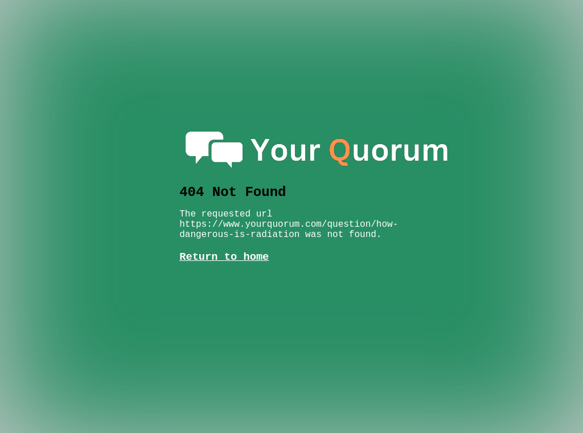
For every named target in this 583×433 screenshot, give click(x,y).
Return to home (224, 245)
